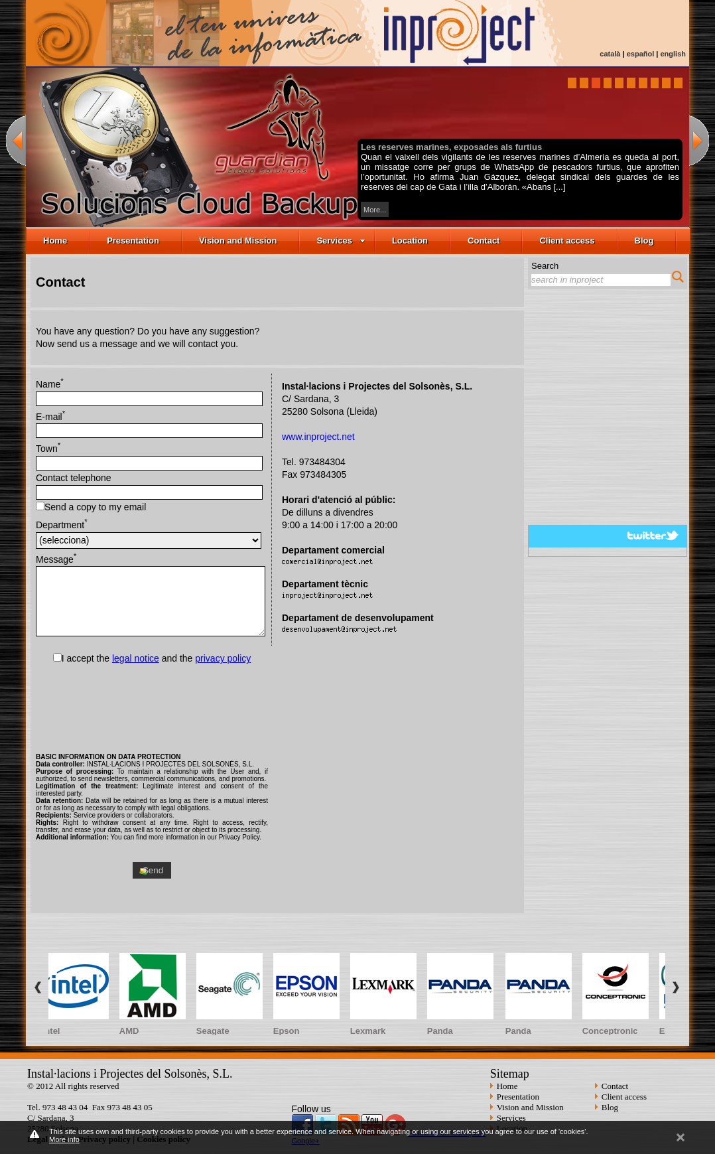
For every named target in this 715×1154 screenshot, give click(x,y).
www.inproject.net (318, 436)
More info (64, 1139)
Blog (644, 241)
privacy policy (223, 658)
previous (16, 140)
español (641, 54)
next (699, 140)
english (673, 54)
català (610, 54)
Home (55, 241)
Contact (483, 241)
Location (410, 241)
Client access (566, 241)
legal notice (135, 658)
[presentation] (152, 706)
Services (340, 241)
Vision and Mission (238, 241)
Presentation (133, 241)
